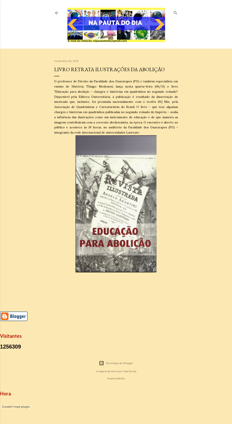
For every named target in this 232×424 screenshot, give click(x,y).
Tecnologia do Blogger (116, 363)
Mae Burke (129, 371)
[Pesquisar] (175, 12)
